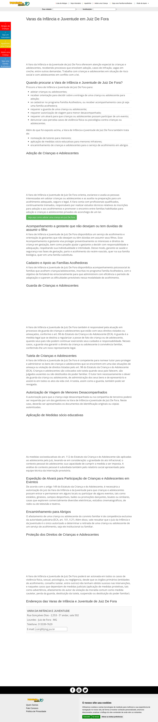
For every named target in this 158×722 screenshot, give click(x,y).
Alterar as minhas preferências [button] (112, 717)
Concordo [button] (86, 717)
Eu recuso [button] (95, 717)
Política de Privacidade (36, 711)
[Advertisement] (79, 41)
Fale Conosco (32, 708)
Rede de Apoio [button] (142, 3)
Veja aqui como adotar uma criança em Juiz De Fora (51, 217)
